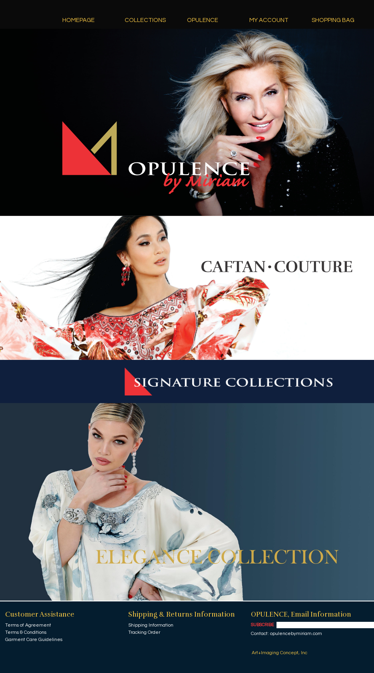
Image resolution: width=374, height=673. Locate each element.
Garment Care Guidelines (33, 639)
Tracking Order (144, 632)
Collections (145, 20)
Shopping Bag (333, 20)
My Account (268, 20)
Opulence (202, 20)
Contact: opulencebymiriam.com (286, 633)
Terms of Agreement (28, 625)
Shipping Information (150, 625)
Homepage (78, 20)
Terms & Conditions (25, 632)
